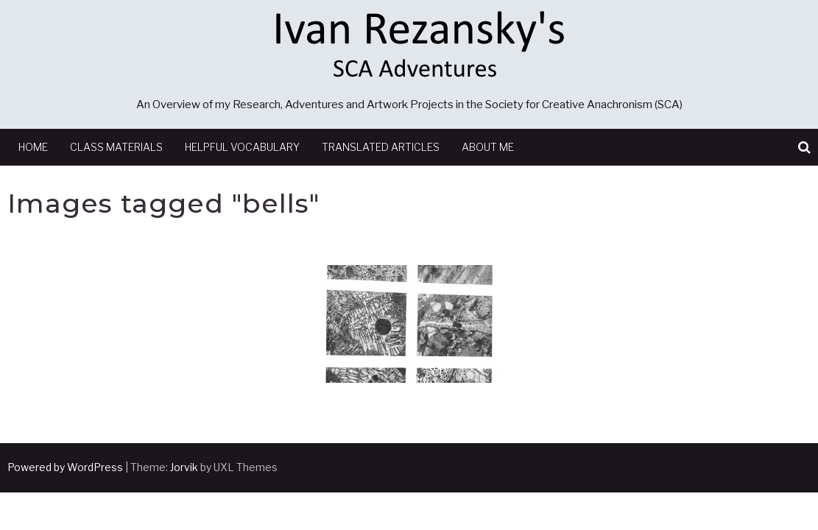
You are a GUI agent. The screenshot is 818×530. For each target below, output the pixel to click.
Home (33, 147)
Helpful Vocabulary (242, 147)
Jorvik (184, 467)
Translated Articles (381, 147)
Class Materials (116, 147)
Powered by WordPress (65, 467)
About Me (488, 147)
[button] (804, 148)
